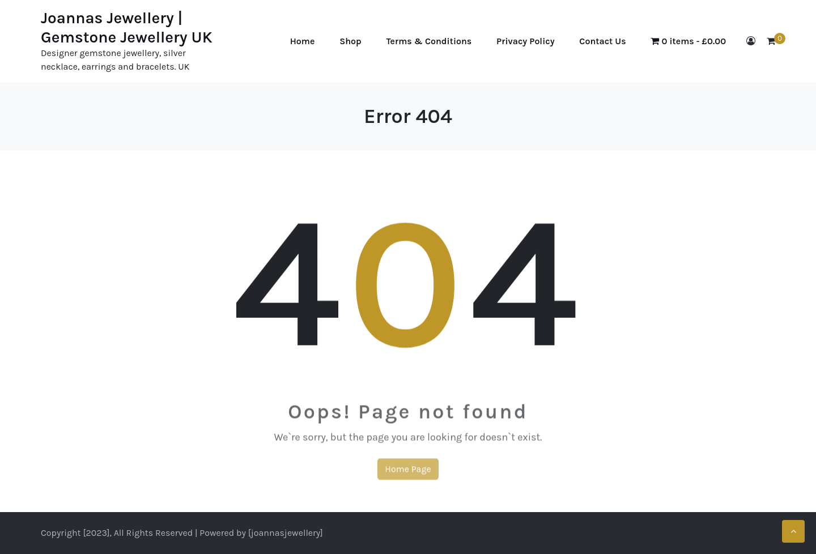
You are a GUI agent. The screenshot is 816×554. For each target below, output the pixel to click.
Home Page (408, 472)
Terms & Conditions (429, 41)
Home (302, 41)
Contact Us (602, 41)
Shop (350, 41)
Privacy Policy (525, 41)
